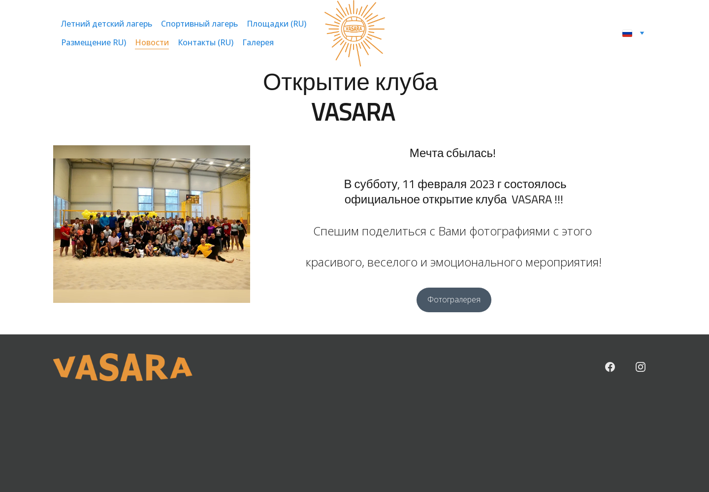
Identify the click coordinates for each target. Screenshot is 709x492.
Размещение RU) (93, 42)
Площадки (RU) (276, 24)
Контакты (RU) (205, 42)
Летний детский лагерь (106, 24)
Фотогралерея (454, 299)
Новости (152, 42)
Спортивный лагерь (199, 24)
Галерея (258, 42)
